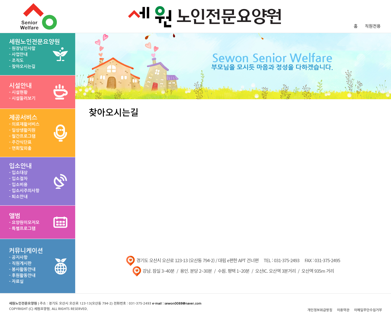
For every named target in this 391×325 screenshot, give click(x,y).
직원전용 (373, 26)
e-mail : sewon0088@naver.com (177, 303)
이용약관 (343, 310)
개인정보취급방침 (319, 310)
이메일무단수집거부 (368, 310)
